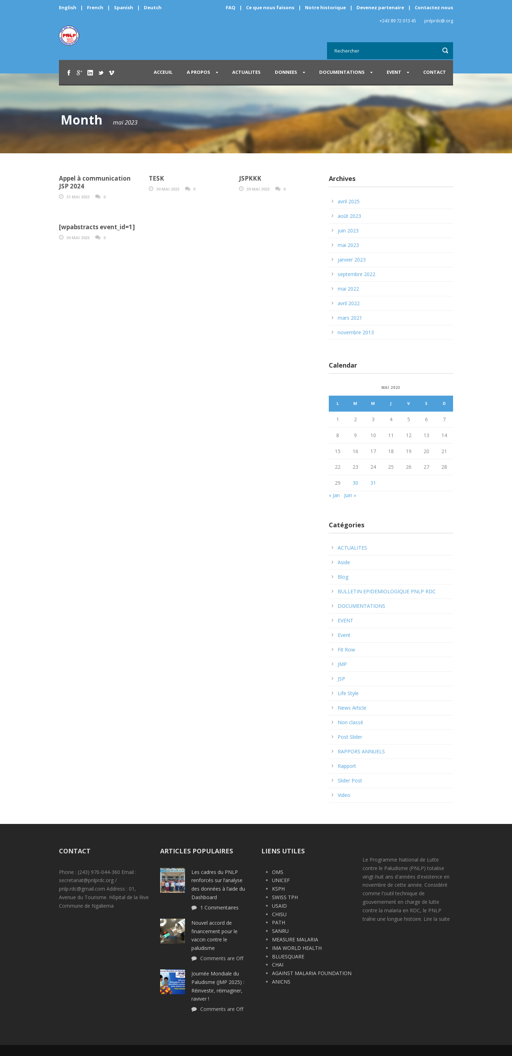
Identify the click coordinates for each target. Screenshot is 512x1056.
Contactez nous (434, 7)
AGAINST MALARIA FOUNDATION (312, 973)
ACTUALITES (246, 72)
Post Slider (350, 736)
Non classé (350, 722)
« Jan (334, 495)
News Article (352, 707)
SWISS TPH (285, 897)
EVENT (394, 72)
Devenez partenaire (380, 7)
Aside (344, 562)
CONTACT (434, 72)
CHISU (279, 914)
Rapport (347, 766)
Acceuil (163, 72)
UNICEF (281, 880)
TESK (156, 178)
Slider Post (350, 780)
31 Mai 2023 (77, 196)
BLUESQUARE (288, 956)
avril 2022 (349, 303)
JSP (341, 678)
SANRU (280, 931)
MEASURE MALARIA (295, 939)
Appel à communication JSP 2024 (95, 182)
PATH (278, 922)
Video (344, 795)
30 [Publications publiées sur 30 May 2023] (355, 482)
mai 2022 (348, 288)
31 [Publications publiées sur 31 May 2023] (373, 482)
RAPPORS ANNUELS (361, 751)
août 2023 (349, 216)
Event (344, 635)
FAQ (230, 7)
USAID (279, 905)
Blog (343, 576)
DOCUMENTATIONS (342, 72)
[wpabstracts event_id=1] (97, 227)
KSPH (278, 888)
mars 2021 (350, 317)
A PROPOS (198, 72)
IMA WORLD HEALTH (297, 948)
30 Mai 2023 (167, 189)
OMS (277, 872)
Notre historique (325, 7)
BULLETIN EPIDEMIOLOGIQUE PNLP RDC (387, 591)
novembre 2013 (356, 332)
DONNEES (286, 72)
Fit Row (346, 649)
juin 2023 (348, 230)
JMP (342, 664)
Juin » (350, 495)
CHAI (277, 964)
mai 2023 (348, 245)
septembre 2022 (356, 274)
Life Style (348, 693)
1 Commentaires (219, 907)
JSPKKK (250, 178)
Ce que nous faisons (270, 7)
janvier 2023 (352, 259)
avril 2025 (349, 201)
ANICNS (281, 981)
